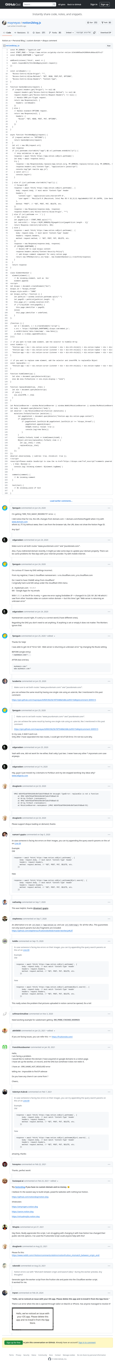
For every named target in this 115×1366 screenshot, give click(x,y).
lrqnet (15, 1293)
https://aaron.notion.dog (23, 1211)
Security (26, 1355)
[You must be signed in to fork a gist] (106, 22)
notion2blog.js (31, 22)
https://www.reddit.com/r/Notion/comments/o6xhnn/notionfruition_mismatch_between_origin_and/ (56, 1255)
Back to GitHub (74, 4)
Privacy (18, 1355)
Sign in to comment (87, 1342)
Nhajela (15, 1227)
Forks (55, 32)
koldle (15, 941)
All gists (61, 4)
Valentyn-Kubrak (20, 1092)
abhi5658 (16, 1030)
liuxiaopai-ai (17, 1181)
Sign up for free (13, 1342)
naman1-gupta (19, 834)
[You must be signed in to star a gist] (92, 22)
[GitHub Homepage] (49, 1359)
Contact (58, 1355)
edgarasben (17, 540)
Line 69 (18, 843)
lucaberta (16, 681)
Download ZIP (105, 32)
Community (42, 1355)
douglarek (17, 786)
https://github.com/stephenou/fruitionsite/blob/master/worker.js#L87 (42, 930)
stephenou (17, 918)
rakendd (16, 1265)
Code (7, 32)
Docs (51, 1355)
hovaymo (16, 1164)
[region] (57, 272)
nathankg (16, 902)
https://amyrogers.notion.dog (25, 1206)
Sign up (104, 4)
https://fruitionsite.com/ (62, 1036)
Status (33, 1355)
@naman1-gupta (40, 908)
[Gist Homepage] (13, 4)
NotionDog (20, 1187)
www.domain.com (20, 521)
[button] (94, 33)
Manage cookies (69, 1355)
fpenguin (16, 508)
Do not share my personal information (91, 1355)
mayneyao (13, 22)
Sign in (94, 4)
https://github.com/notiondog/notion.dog (30, 1197)
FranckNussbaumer (21, 1047)
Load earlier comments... (61, 501)
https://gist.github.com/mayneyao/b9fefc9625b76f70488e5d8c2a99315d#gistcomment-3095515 (54, 700)
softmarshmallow (20, 1013)
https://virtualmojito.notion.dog (26, 1216)
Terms (11, 1355)
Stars (39, 32)
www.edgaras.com (20, 775)
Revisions (21, 32)
